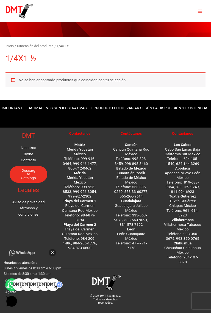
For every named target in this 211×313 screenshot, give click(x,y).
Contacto (28, 160)
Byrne (28, 154)
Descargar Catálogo (28, 174)
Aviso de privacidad (28, 202)
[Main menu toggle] (200, 11)
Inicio (9, 46)
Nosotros (28, 147)
